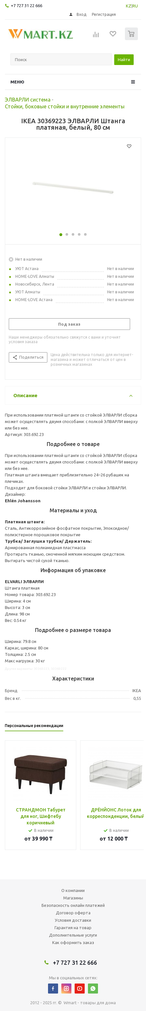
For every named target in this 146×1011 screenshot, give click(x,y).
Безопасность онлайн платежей (73, 905)
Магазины (73, 898)
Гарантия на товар (73, 927)
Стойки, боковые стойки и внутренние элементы (65, 106)
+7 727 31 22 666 (26, 5)
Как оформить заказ (73, 942)
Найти (124, 59)
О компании (73, 890)
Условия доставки (73, 920)
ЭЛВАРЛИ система (28, 100)
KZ (128, 6)
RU (135, 6)
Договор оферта (73, 912)
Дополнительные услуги (73, 935)
